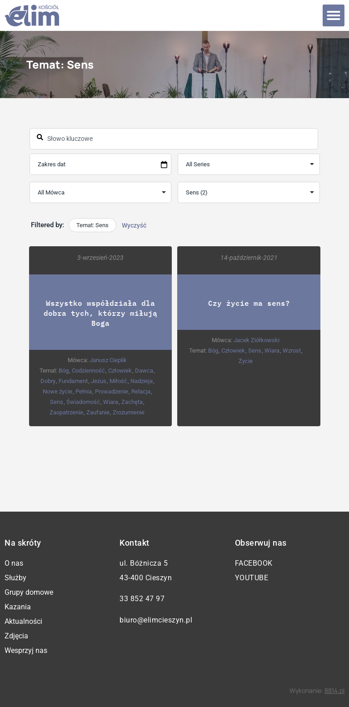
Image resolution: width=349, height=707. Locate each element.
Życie (245, 361)
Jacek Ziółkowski (256, 340)
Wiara (110, 401)
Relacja (140, 391)
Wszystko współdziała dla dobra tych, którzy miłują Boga (100, 313)
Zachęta (132, 401)
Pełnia (83, 391)
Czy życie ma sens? (248, 303)
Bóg (64, 370)
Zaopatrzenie (66, 412)
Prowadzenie (111, 391)
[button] (333, 15)
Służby (15, 577)
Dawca (144, 370)
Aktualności (23, 621)
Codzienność (88, 370)
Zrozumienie (129, 412)
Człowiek (120, 370)
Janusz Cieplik (107, 360)
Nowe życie (57, 391)
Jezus (98, 381)
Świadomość (83, 401)
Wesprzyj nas (26, 650)
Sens (56, 401)
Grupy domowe (29, 592)
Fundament (72, 381)
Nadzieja (141, 381)
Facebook (254, 563)
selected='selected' (248, 192)
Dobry (47, 381)
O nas (14, 563)
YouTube (252, 577)
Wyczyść (134, 225)
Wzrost (291, 350)
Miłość (118, 381)
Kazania (18, 606)
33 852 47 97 (142, 598)
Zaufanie (98, 412)
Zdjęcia (16, 636)
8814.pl (334, 690)
